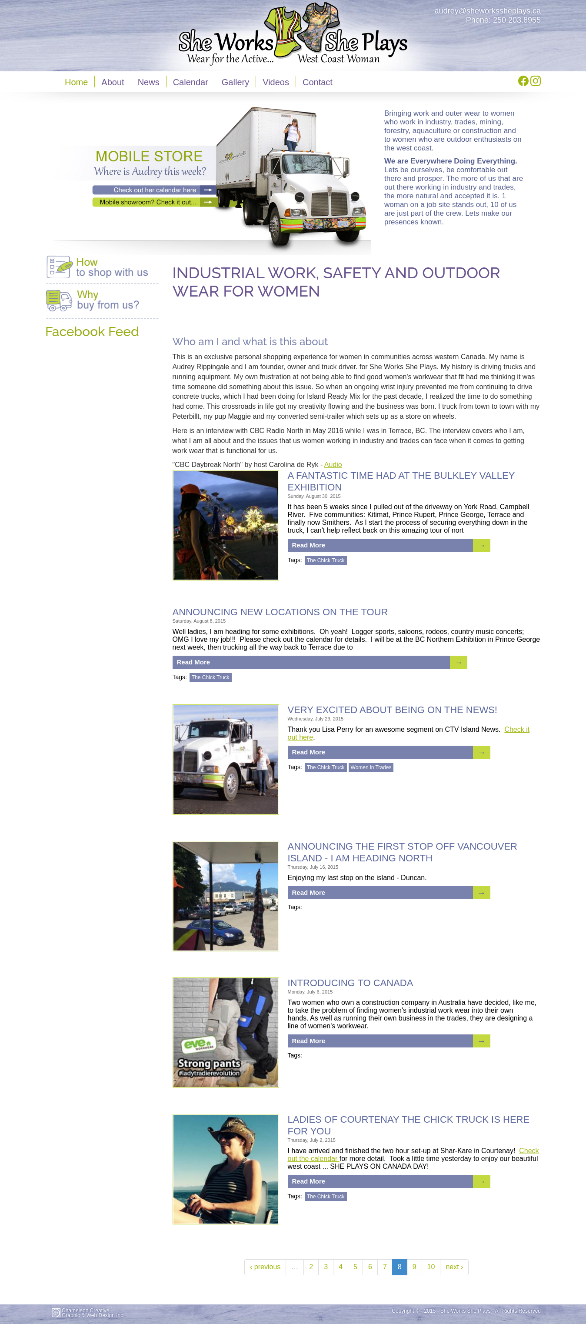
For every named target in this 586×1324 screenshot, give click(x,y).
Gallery (235, 82)
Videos (276, 82)
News (149, 82)
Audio (333, 464)
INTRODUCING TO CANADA (350, 982)
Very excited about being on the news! (393, 709)
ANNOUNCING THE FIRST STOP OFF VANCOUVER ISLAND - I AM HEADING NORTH (402, 852)
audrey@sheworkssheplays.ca (488, 11)
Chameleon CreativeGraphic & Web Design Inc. (93, 1313)
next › (454, 1267)
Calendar (190, 82)
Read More (309, 545)
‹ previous (265, 1267)
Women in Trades (371, 767)
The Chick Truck (326, 560)
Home (76, 82)
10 (431, 1267)
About (112, 82)
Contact (318, 82)
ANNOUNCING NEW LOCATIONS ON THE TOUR (280, 612)
